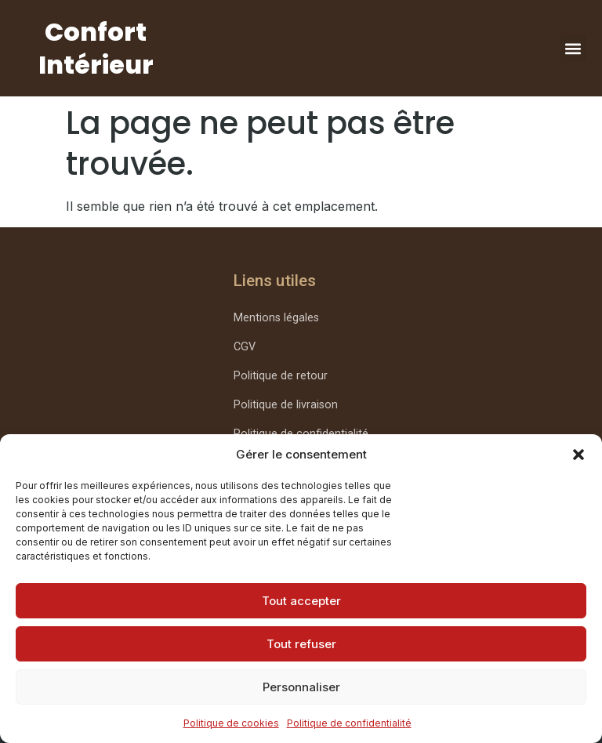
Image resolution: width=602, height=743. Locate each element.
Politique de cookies (231, 723)
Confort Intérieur (96, 48)
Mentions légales (276, 317)
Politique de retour (281, 375)
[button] (578, 454)
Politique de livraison (286, 404)
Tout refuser (301, 643)
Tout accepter (301, 600)
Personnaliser (301, 687)
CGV (245, 346)
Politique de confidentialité (349, 723)
